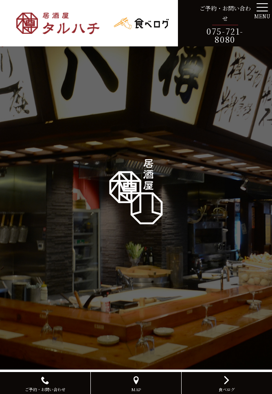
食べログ (227, 383)
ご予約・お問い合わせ (45, 384)
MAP (136, 384)
